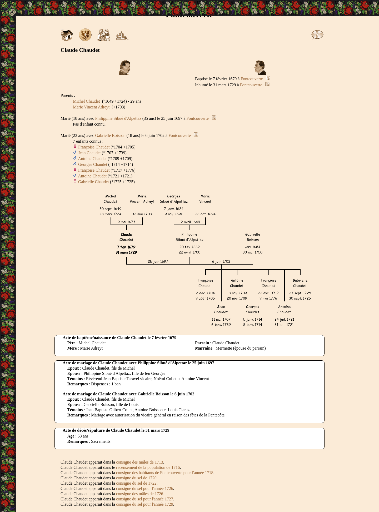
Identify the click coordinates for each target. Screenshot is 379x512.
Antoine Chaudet (92, 158)
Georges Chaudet (92, 164)
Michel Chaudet (86, 101)
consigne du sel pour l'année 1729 (144, 504)
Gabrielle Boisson (110, 135)
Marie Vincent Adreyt (91, 107)
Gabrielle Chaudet (93, 182)
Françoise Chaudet (94, 147)
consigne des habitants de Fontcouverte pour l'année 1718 (164, 472)
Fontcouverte (252, 79)
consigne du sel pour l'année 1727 (144, 499)
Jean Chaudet (89, 153)
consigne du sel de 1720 (136, 478)
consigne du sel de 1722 (136, 483)
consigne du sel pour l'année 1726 (144, 488)
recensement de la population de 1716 (148, 467)
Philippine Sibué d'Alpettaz (118, 118)
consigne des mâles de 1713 (139, 462)
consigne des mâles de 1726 (139, 493)
